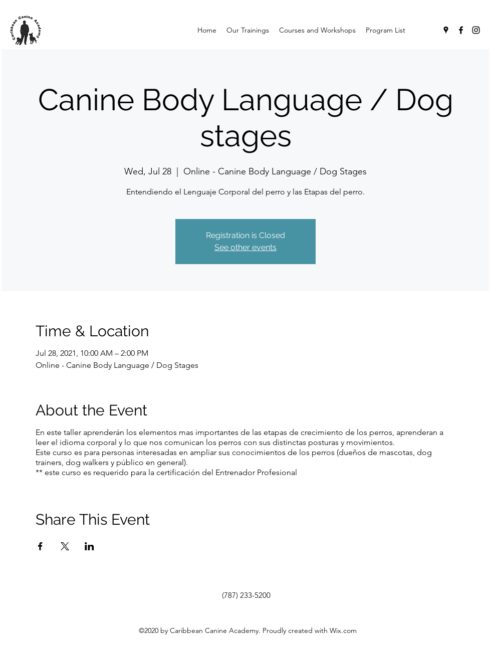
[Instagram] (476, 30)
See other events (245, 247)
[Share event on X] (65, 546)
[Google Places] (446, 30)
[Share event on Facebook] (40, 546)
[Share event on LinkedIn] (89, 546)
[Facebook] (461, 30)
